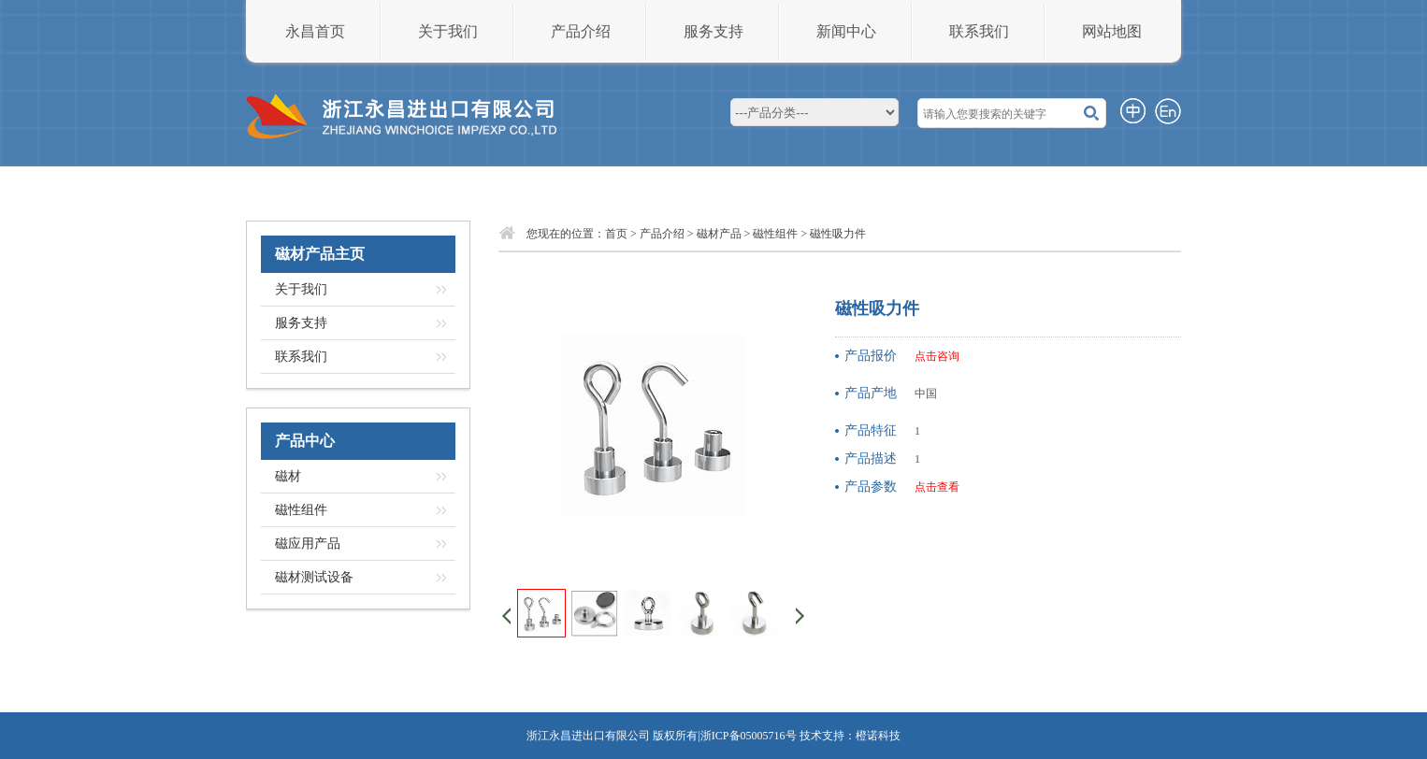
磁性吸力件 (838, 233)
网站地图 (1112, 31)
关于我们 (448, 31)
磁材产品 (719, 233)
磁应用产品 (307, 544)
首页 (616, 233)
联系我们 (979, 31)
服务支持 (713, 31)
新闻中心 (846, 31)
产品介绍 (581, 31)
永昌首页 (315, 31)
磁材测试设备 (314, 577)
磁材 (288, 476)
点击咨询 (937, 356)
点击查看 (937, 487)
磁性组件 (301, 510)
